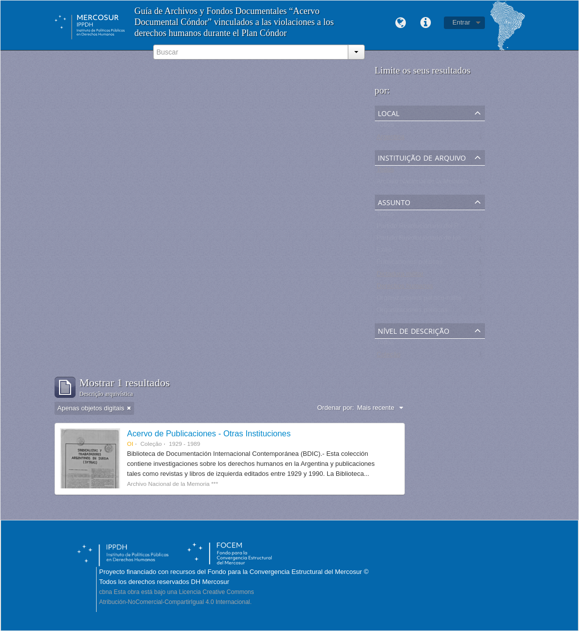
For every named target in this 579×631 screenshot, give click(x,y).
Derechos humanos (405, 288)
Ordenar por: (335, 407)
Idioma (400, 23)
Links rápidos (425, 23)
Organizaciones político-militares (424, 300)
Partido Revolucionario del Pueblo (426, 228)
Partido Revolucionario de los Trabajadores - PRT (448, 240)
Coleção (389, 356)
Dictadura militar (400, 276)
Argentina (391, 139)
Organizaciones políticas (412, 312)
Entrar (461, 22)
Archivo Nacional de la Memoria (423, 183)
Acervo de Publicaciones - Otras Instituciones (209, 433)
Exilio (384, 252)
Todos (385, 127)
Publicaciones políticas (410, 264)
